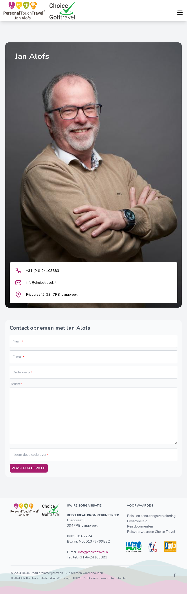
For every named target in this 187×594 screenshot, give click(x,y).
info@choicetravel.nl (93, 552)
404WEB (77, 578)
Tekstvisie (92, 578)
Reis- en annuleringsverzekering (151, 515)
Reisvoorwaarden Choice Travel (151, 531)
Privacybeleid (137, 521)
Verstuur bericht (28, 468)
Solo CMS (121, 578)
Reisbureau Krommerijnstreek (42, 573)
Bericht (15, 384)
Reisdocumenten (140, 526)
